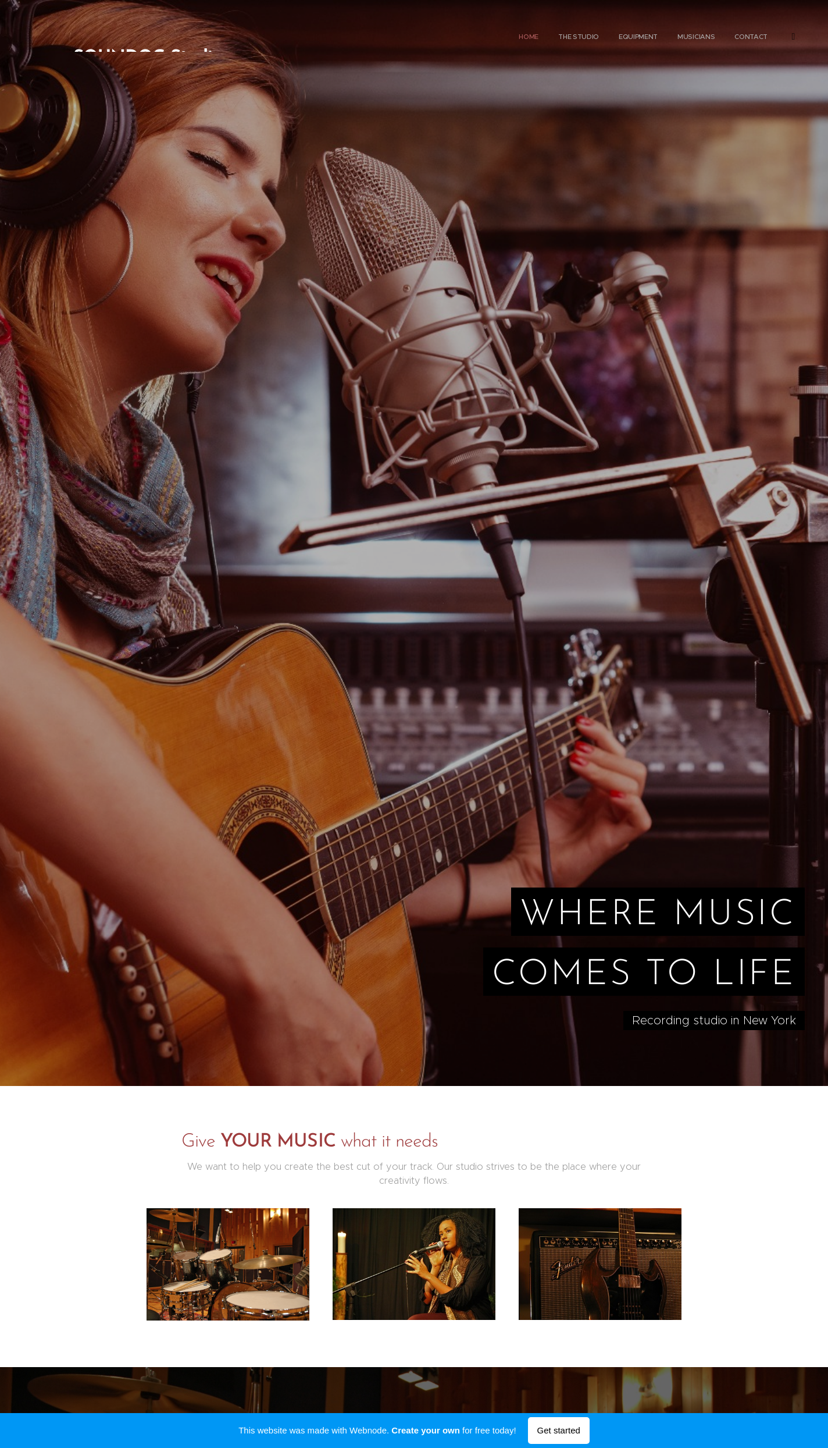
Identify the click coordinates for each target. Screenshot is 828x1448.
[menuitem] (696, 37)
